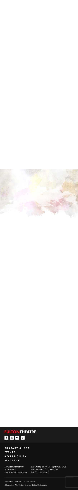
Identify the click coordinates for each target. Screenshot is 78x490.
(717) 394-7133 (51, 469)
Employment (8, 482)
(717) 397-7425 (59, 466)
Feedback (12, 460)
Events (10, 452)
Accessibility (15, 456)
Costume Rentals (29, 482)
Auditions (18, 482)
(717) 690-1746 (41, 472)
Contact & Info (17, 448)
